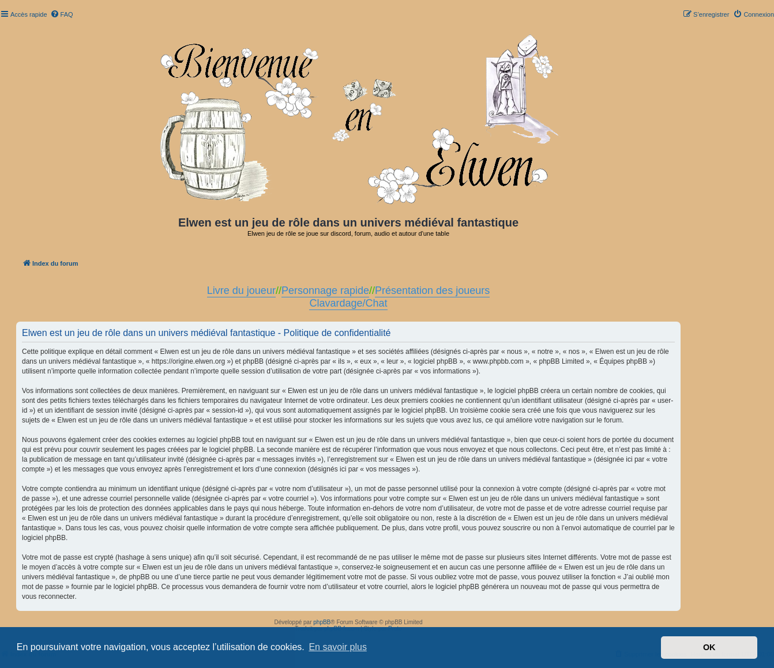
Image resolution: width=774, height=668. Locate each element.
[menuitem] (61, 14)
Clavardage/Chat (348, 303)
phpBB (321, 622)
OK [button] (709, 647)
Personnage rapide (325, 290)
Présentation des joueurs (432, 290)
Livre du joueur (241, 290)
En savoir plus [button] (338, 647)
